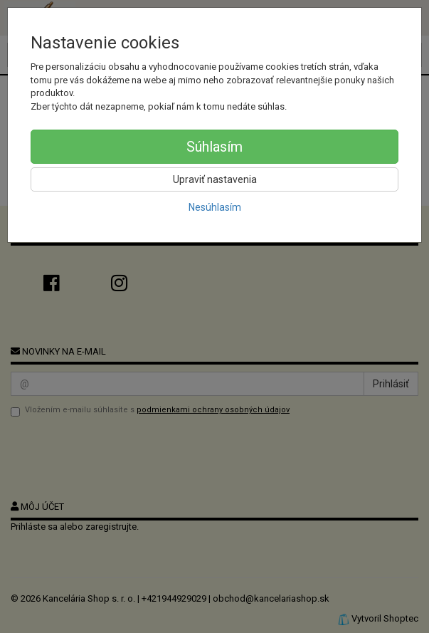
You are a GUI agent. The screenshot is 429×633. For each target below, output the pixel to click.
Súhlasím (214, 146)
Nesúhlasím (215, 207)
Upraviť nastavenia (215, 179)
